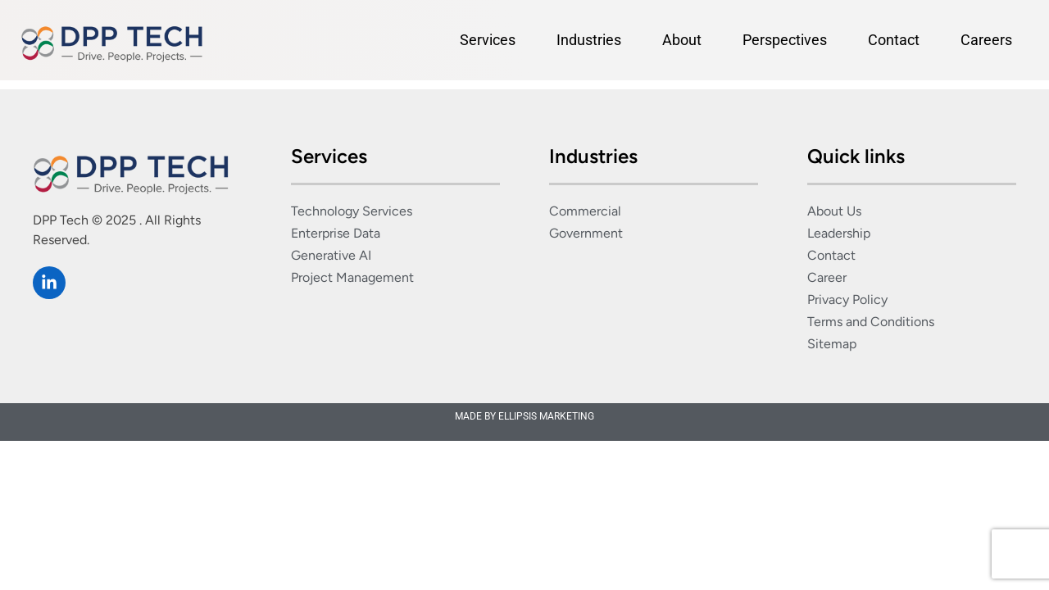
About (682, 39)
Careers (986, 39)
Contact (894, 39)
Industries (588, 39)
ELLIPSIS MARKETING (546, 416)
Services (487, 39)
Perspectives (784, 39)
